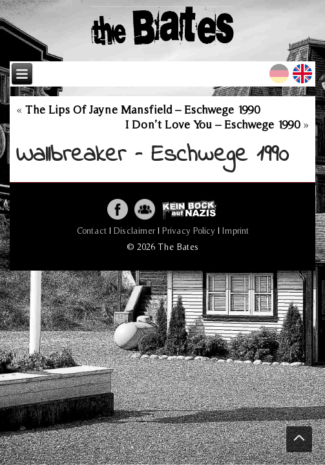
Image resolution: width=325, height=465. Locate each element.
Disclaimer (134, 230)
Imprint (235, 230)
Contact (92, 230)
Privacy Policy (188, 230)
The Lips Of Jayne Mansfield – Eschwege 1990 (142, 109)
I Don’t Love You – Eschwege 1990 (212, 124)
